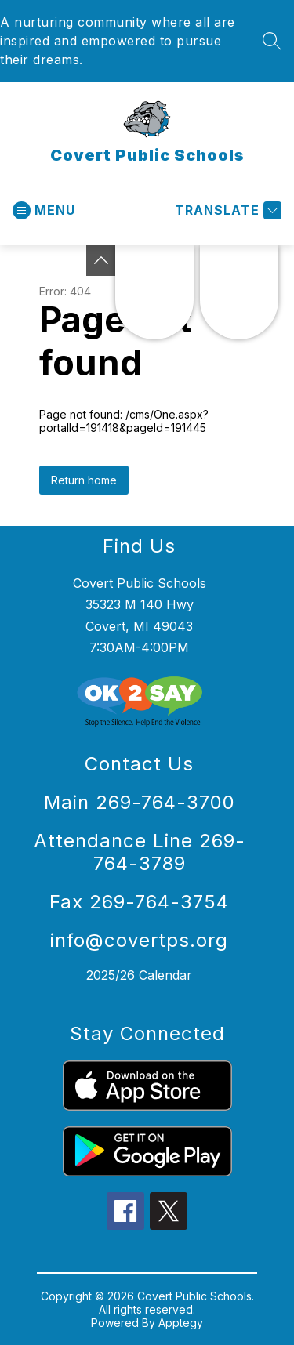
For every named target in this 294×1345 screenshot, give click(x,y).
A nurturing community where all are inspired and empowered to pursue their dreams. (117, 40)
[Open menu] (44, 210)
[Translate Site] (226, 210)
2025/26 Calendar (139, 975)
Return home (84, 480)
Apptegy (180, 1322)
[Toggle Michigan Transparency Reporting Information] (101, 260)
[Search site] (272, 40)
